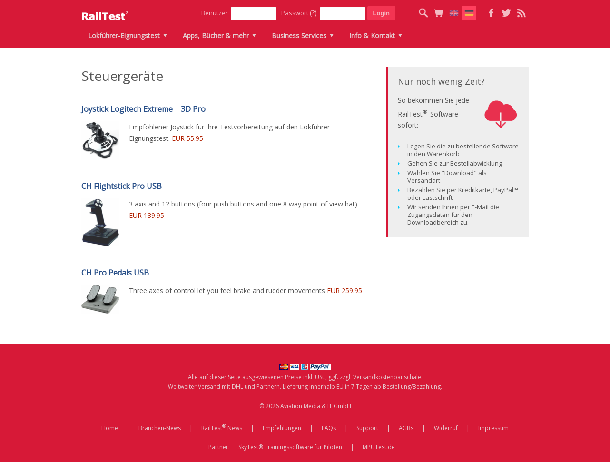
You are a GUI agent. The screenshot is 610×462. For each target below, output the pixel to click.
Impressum (493, 428)
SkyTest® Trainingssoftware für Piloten (290, 447)
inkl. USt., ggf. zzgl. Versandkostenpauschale (362, 377)
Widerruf (446, 428)
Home (109, 428)
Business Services (299, 35)
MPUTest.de (379, 447)
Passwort (299, 12)
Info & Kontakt (372, 35)
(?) (313, 12)
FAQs (329, 428)
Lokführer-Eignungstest (124, 35)
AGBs (406, 428)
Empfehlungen (282, 428)
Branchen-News (159, 428)
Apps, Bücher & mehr (216, 35)
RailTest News (221, 427)
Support (367, 428)
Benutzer (214, 13)
